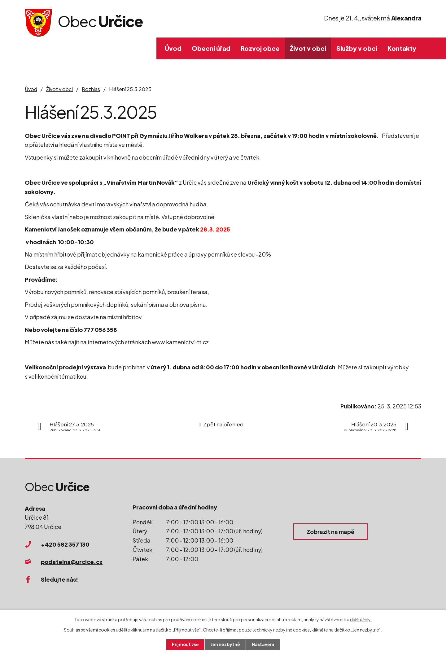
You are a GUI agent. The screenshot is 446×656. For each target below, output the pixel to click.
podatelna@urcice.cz (72, 561)
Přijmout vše (185, 644)
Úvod (173, 48)
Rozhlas (91, 89)
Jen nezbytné (225, 644)
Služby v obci (356, 48)
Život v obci (308, 48)
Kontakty (401, 48)
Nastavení (263, 644)
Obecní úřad (211, 48)
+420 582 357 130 (65, 544)
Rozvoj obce (260, 48)
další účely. (361, 619)
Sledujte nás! (59, 579)
